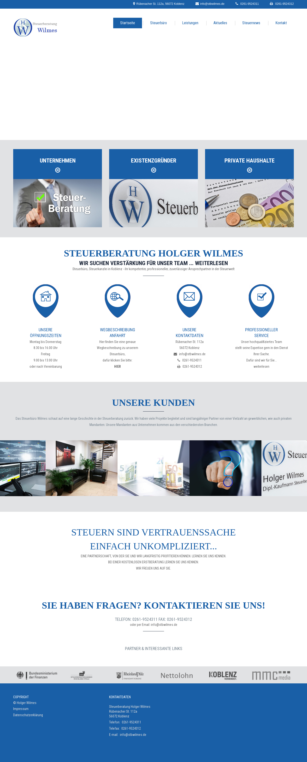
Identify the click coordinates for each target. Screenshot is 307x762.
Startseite (127, 23)
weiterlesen (261, 366)
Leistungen (190, 23)
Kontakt (281, 23)
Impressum (21, 709)
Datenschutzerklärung (28, 715)
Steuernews (251, 23)
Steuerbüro (158, 23)
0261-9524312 (282, 3)
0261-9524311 (247, 3)
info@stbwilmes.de (209, 3)
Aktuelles (220, 23)
